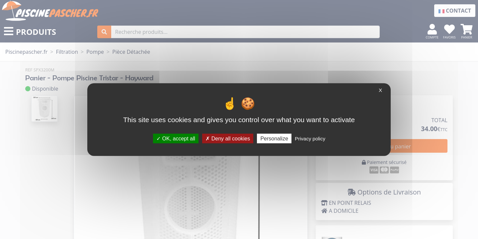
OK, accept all (175, 138)
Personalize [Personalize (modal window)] (274, 138)
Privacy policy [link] (310, 138)
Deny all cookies (227, 138)
